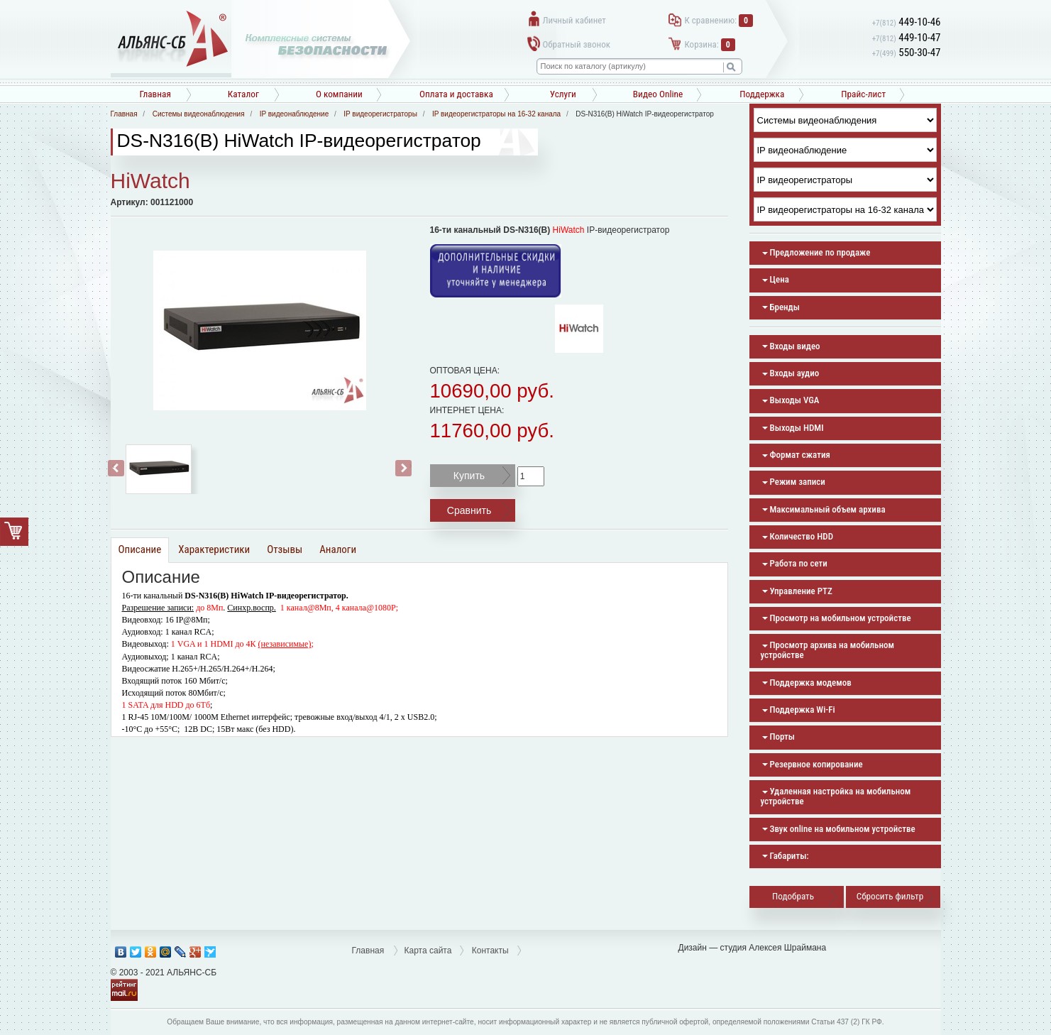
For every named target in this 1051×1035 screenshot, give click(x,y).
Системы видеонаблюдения (199, 114)
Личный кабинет (574, 20)
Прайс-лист (863, 94)
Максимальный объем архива (824, 509)
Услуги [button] (563, 94)
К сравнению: (719, 20)
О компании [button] (339, 94)
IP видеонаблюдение (294, 114)
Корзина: (710, 44)
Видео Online (658, 94)
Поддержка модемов (807, 682)
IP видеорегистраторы (380, 114)
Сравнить (469, 510)
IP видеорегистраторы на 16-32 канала (496, 114)
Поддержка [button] (761, 94)
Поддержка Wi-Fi (798, 709)
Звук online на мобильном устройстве (838, 828)
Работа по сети (794, 563)
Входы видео (791, 346)
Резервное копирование (812, 764)
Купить (469, 475)
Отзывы (284, 549)
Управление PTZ (797, 591)
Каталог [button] (243, 94)
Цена (775, 279)
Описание (140, 549)
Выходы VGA (791, 400)
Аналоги (337, 549)
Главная (155, 94)
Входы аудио (791, 373)
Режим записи (793, 481)
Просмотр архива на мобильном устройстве (827, 650)
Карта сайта (428, 950)
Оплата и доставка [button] (456, 94)
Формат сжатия (796, 454)
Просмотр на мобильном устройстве (836, 618)
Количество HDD (798, 536)
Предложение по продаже (816, 252)
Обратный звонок (576, 44)
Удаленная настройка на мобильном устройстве (836, 796)
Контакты (490, 950)
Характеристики (214, 549)
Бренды (781, 307)
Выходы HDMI (793, 427)
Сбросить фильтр (890, 896)
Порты (779, 736)
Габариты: (785, 855)
